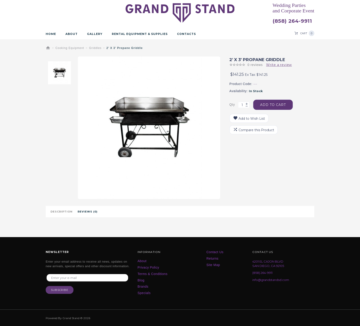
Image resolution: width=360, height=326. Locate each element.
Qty (232, 104)
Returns (212, 258)
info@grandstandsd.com (270, 280)
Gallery (94, 34)
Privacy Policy (148, 267)
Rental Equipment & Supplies (140, 34)
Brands (143, 286)
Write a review (279, 65)
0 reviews (255, 65)
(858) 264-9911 (292, 21)
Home (51, 34)
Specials (144, 293)
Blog (141, 280)
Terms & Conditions (152, 273)
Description (62, 211)
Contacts (186, 34)
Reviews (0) (88, 211)
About (71, 34)
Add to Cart (273, 105)
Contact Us (214, 252)
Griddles (95, 48)
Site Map (213, 264)
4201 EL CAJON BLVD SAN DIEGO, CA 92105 (268, 264)
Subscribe (59, 290)
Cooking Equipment (70, 48)
